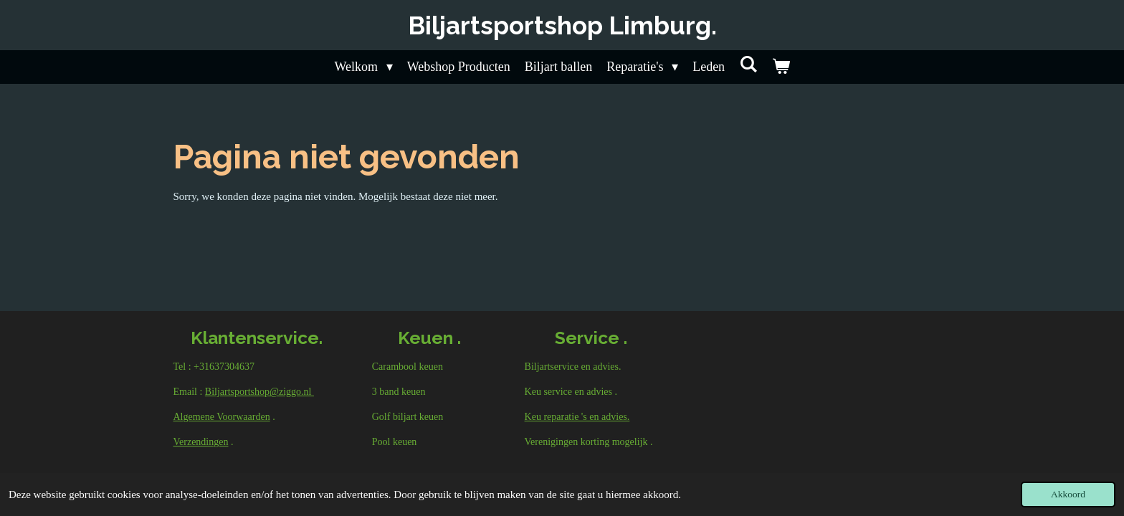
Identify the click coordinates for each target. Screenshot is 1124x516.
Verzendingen (201, 441)
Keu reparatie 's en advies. (577, 416)
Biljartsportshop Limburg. (562, 25)
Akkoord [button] (1068, 494)
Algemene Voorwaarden (221, 416)
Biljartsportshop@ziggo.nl (259, 391)
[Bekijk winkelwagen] (780, 67)
